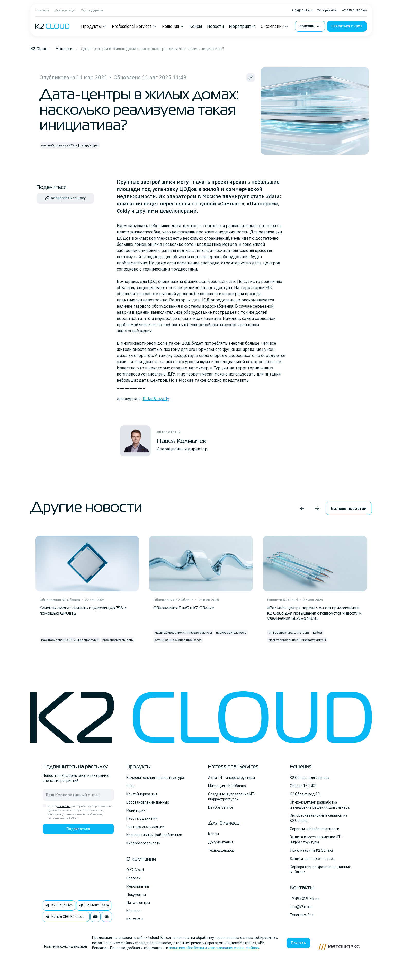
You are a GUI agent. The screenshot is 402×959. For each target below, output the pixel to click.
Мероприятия (242, 26)
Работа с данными (142, 818)
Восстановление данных (147, 802)
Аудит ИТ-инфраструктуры (231, 777)
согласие (63, 806)
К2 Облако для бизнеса (309, 777)
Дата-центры (138, 902)
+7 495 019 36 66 (354, 10)
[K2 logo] (52, 26)
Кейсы (195, 26)
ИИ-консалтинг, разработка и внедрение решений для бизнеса (320, 805)
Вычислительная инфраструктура (155, 777)
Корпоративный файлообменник (154, 835)
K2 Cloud (38, 48)
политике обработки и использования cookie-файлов (214, 948)
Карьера (133, 911)
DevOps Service (220, 807)
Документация (65, 10)
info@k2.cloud (302, 10)
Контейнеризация (141, 794)
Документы (136, 894)
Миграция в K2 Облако (227, 785)
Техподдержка (92, 10)
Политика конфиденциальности (70, 946)
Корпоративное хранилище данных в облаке (320, 869)
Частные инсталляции (145, 826)
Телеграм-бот (327, 10)
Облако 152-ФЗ (303, 785)
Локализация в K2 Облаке (312, 850)
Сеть (130, 785)
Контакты (42, 10)
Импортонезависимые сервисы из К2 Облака (318, 818)
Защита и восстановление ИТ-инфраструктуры (316, 839)
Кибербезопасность (143, 843)
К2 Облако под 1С (305, 794)
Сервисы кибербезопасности (314, 828)
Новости (215, 26)
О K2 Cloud (135, 870)
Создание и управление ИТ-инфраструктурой (232, 796)
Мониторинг (136, 810)
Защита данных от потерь (312, 858)
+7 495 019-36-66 (304, 898)
